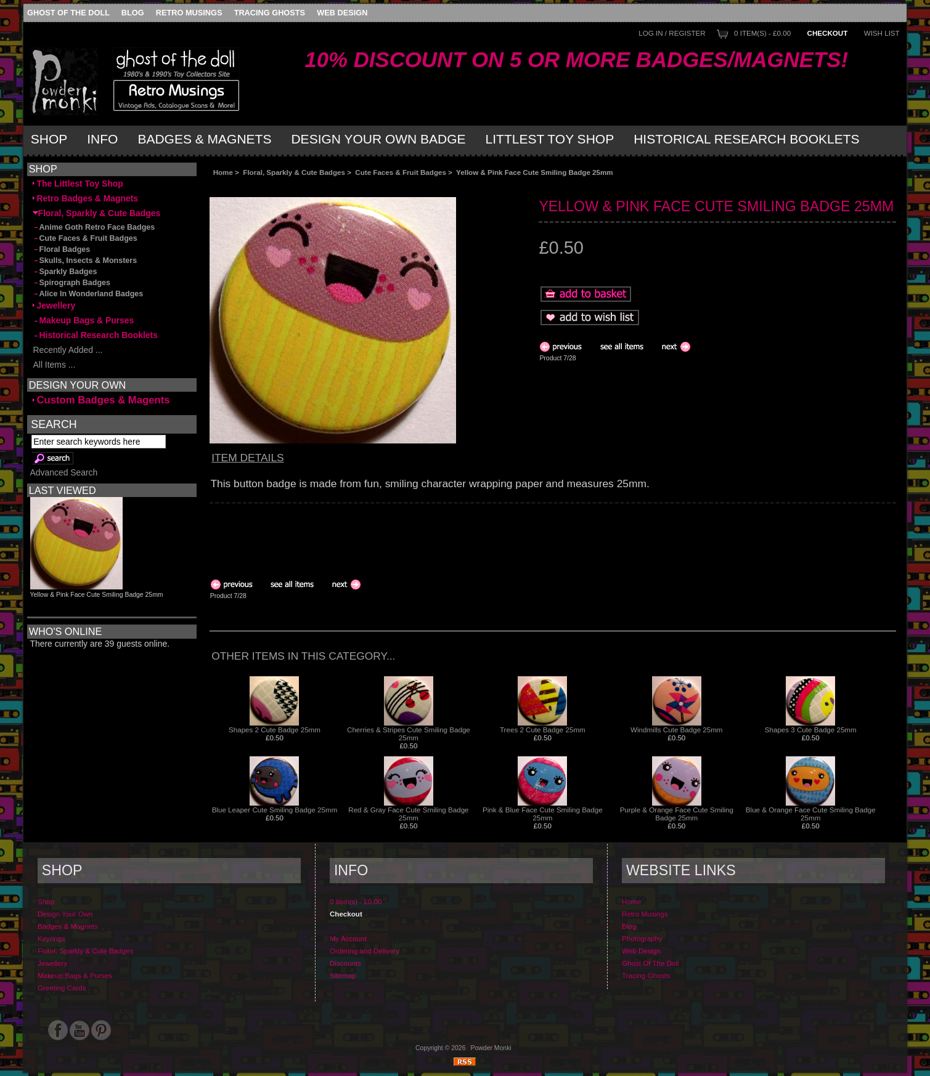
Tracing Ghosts (269, 12)
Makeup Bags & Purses (83, 320)
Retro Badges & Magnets (86, 198)
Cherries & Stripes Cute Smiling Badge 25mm (408, 734)
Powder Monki (491, 1048)
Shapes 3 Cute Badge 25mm (811, 730)
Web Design (342, 12)
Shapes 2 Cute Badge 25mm (274, 730)
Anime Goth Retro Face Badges (94, 227)
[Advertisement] (347, 186)
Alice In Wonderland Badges (88, 293)
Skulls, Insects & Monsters (85, 260)
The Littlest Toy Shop (78, 183)
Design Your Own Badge (378, 139)
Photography (642, 938)
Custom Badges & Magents (101, 400)
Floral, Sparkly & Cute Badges (294, 172)
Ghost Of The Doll (68, 12)
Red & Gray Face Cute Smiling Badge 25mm (408, 814)
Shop (49, 139)
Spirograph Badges (71, 282)
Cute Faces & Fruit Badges (400, 172)
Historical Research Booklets (746, 139)
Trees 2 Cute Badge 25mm (542, 730)
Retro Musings (189, 12)
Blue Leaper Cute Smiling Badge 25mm (275, 810)
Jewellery (54, 305)
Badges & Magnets (204, 139)
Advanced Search (64, 472)
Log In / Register (671, 33)
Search (53, 424)
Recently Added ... (68, 350)
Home (223, 172)
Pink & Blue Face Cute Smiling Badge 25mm (543, 814)
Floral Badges (62, 249)
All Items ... (54, 365)
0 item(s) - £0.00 (762, 33)
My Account (348, 938)
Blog (132, 12)
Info (102, 139)
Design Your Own (65, 914)
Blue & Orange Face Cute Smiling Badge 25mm (811, 814)
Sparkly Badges (65, 271)
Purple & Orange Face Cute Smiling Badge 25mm (676, 814)
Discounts (345, 963)
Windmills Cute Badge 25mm (676, 730)
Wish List (882, 33)
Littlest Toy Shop (550, 139)
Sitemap (343, 975)
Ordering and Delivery (364, 951)
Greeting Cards (62, 988)
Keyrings (51, 938)
